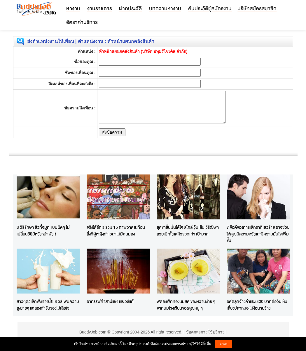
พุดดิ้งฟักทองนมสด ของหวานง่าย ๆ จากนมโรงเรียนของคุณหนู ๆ (186, 304)
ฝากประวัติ (130, 8)
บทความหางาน (165, 8)
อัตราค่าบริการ (82, 22)
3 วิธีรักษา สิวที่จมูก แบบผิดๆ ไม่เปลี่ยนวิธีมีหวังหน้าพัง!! (43, 230)
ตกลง (223, 344)
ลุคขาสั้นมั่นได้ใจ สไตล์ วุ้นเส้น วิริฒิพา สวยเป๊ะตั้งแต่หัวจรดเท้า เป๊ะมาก (188, 230)
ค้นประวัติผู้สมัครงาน (210, 8)
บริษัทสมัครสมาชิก (257, 8)
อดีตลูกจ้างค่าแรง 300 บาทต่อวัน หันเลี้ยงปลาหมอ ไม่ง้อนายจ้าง (257, 304)
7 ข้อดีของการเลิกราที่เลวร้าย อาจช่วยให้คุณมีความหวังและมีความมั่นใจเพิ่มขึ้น (258, 234)
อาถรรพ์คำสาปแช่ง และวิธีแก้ (110, 301)
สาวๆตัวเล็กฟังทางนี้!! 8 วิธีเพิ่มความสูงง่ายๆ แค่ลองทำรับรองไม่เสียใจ (48, 304)
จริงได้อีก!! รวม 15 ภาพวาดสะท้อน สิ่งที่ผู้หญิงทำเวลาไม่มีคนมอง (116, 230)
